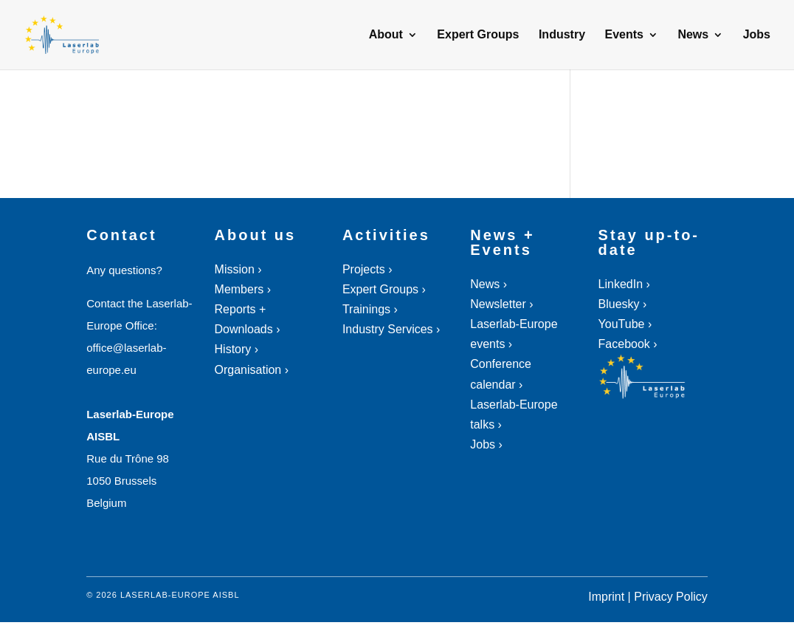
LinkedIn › (624, 284)
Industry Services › (391, 329)
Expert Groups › (384, 289)
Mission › (238, 269)
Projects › (367, 269)
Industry (562, 35)
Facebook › (627, 344)
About (386, 35)
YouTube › (625, 324)
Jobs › (486, 444)
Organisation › (252, 370)
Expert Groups (478, 35)
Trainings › (370, 309)
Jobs (756, 35)
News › (488, 284)
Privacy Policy (671, 596)
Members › (243, 289)
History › (237, 349)
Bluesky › (622, 304)
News (692, 35)
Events (623, 35)
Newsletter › (501, 304)
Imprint (606, 596)
